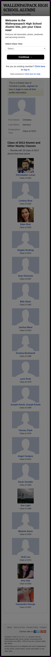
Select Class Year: (14, 44)
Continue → (25, 57)
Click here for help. (33, 74)
